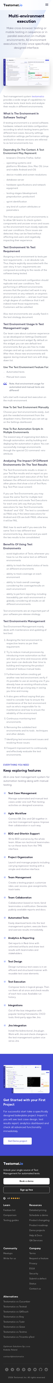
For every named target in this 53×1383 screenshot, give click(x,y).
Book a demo (27, 1181)
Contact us (35, 1288)
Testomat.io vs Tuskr (14, 1321)
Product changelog (39, 1220)
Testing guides (11, 1220)
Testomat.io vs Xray (13, 1316)
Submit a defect (37, 1278)
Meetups (8, 1253)
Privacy (33, 1263)
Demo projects (37, 1230)
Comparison (9, 1215)
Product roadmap (38, 1225)
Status (32, 1283)
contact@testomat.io (13, 1356)
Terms (32, 1253)
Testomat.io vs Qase (14, 1326)
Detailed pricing (37, 1210)
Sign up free (26, 1189)
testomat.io (38, 96)
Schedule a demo (38, 1215)
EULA (32, 1268)
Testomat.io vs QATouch (15, 1311)
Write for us (9, 1258)
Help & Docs (35, 1235)
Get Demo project (17, 1141)
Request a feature (38, 1258)
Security (33, 1273)
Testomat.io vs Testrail (15, 1306)
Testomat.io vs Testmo (15, 1332)
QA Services (36, 1240)
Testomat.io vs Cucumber (16, 1301)
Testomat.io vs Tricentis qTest (18, 1337)
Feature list (9, 1210)
